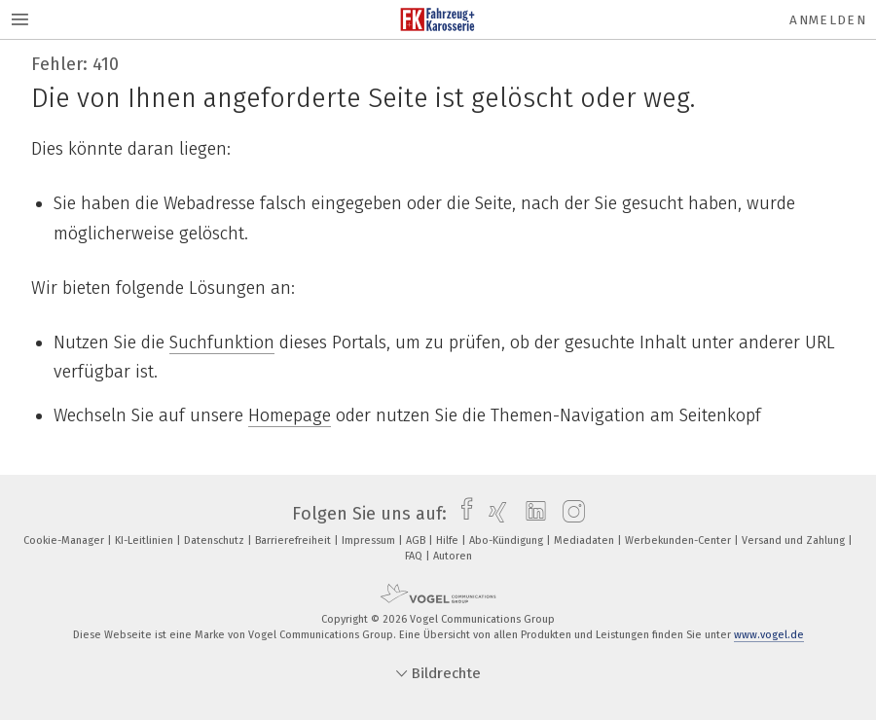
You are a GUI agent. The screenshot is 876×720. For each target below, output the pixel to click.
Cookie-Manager (65, 540)
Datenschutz (215, 540)
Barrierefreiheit (294, 540)
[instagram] (569, 513)
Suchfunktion (221, 342)
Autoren (452, 556)
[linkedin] (531, 513)
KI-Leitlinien (145, 540)
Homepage (289, 415)
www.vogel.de (769, 635)
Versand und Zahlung (795, 540)
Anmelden (827, 20)
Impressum (370, 540)
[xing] (493, 513)
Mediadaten (585, 540)
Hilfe (448, 540)
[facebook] (462, 513)
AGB (417, 540)
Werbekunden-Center (679, 540)
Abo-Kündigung (507, 540)
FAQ (415, 556)
